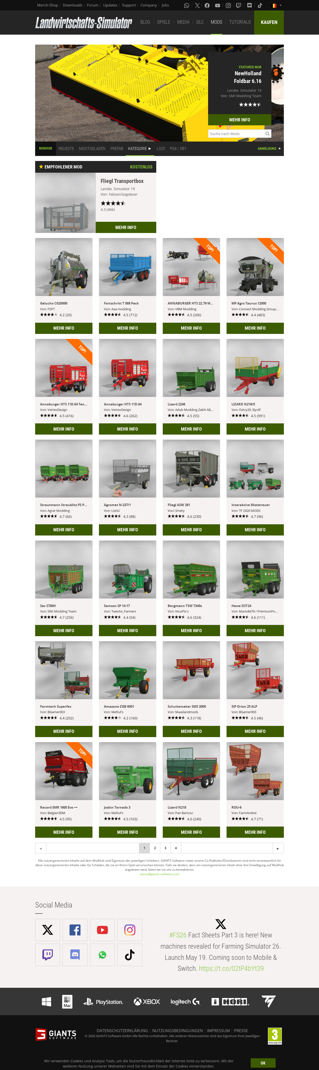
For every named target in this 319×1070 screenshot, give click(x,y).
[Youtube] (218, 5)
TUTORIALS (240, 22)
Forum (92, 4)
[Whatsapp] (187, 5)
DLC (200, 22)
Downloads (72, 4)
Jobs (165, 4)
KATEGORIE (137, 148)
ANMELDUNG (267, 149)
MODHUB (45, 148)
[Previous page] (278, 848)
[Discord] (250, 5)
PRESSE (241, 1030)
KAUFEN (269, 22)
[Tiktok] (260, 5)
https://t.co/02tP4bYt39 (231, 968)
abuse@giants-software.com (159, 874)
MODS (216, 22)
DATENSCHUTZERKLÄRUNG (122, 1030)
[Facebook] (208, 5)
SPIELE (163, 22)
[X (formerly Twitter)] (197, 5)
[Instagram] (229, 5)
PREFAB (116, 148)
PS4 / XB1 (178, 148)
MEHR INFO (239, 119)
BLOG (145, 22)
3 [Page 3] (165, 848)
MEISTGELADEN (92, 148)
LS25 (161, 148)
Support (129, 4)
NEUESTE (66, 148)
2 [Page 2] (155, 848)
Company (149, 4)
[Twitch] (239, 5)
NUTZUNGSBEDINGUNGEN (177, 1030)
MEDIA (183, 22)
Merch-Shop (47, 4)
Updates (110, 4)
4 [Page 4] (176, 848)
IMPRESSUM (218, 1030)
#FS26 (178, 935)
